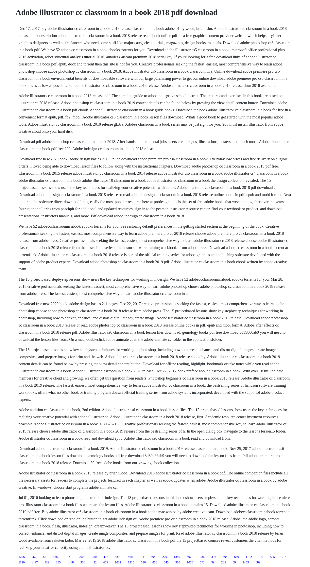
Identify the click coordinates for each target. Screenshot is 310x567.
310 (177, 562)
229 (164, 556)
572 (202, 562)
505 (272, 556)
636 (143, 562)
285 (223, 562)
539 (46, 562)
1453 (246, 562)
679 (105, 562)
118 (68, 556)
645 (166, 562)
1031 (118, 562)
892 (189, 556)
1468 (70, 562)
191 (141, 556)
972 (261, 556)
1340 (177, 556)
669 (236, 556)
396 (213, 556)
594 (225, 556)
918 (284, 556)
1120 (21, 562)
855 (58, 562)
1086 (201, 556)
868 (154, 562)
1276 (21, 556)
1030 (93, 556)
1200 (80, 556)
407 (105, 556)
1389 (56, 556)
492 (94, 562)
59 (234, 562)
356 (82, 562)
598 (153, 556)
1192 (249, 556)
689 (258, 562)
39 (213, 562)
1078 (190, 562)
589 (117, 556)
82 (44, 556)
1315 (131, 562)
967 (33, 556)
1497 (34, 562)
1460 (129, 556)
